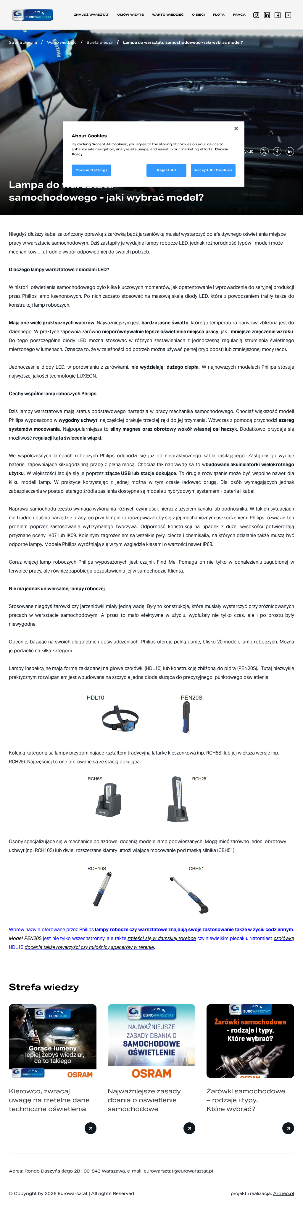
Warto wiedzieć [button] (168, 15)
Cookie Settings (91, 170)
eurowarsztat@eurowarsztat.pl (178, 1171)
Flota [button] (219, 15)
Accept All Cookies (213, 170)
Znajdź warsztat (91, 15)
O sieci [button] (198, 15)
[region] (153, 154)
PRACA (239, 15)
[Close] (236, 128)
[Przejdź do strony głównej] (32, 14)
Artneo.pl (283, 1193)
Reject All (166, 170)
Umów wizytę (130, 15)
